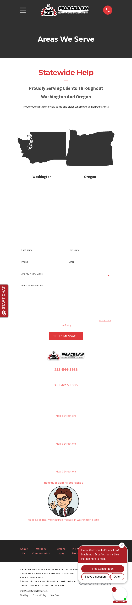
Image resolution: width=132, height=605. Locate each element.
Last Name (74, 252)
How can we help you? (32, 288)
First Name (26, 252)
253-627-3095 (66, 387)
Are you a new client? (32, 276)
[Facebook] (50, 531)
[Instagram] (58, 531)
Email (71, 264)
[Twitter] (66, 531)
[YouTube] (74, 531)
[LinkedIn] (82, 531)
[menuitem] (24, 598)
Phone (24, 264)
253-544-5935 (66, 372)
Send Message (66, 339)
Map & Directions (66, 418)
